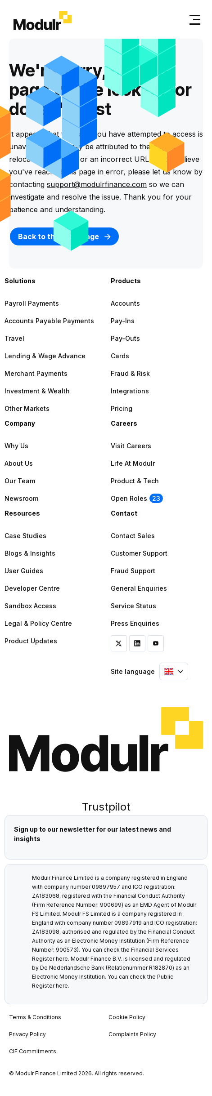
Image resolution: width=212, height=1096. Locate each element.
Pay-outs (125, 338)
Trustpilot (106, 806)
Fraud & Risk (130, 373)
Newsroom (21, 498)
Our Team (20, 481)
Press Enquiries (135, 623)
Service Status (133, 606)
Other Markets (27, 408)
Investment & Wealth (37, 391)
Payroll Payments (32, 303)
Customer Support (139, 553)
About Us (19, 463)
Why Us (16, 446)
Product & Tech (135, 481)
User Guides (24, 571)
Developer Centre (32, 588)
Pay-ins (123, 321)
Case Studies (25, 535)
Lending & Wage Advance (45, 356)
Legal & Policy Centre (38, 623)
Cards (120, 356)
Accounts (125, 303)
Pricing (121, 408)
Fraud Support (133, 571)
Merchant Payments (36, 373)
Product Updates (31, 641)
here (62, 958)
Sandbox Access (30, 606)
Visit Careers (131, 446)
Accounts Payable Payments (49, 321)
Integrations (130, 391)
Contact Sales (133, 535)
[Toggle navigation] (193, 19)
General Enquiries (139, 588)
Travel (14, 338)
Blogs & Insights (30, 553)
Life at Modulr (133, 463)
